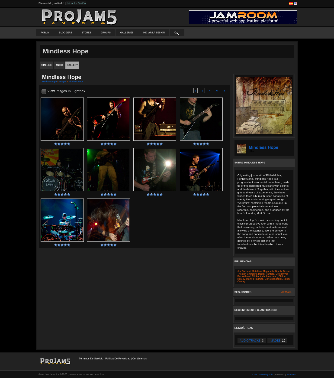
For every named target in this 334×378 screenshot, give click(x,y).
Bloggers (65, 32)
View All (286, 292)
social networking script (262, 374)
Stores (86, 32)
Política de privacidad (117, 358)
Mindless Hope (49, 81)
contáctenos (139, 358)
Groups (106, 32)
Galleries (126, 32)
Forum (45, 32)
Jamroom (291, 374)
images (62, 81)
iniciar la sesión (154, 32)
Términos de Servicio (91, 358)
